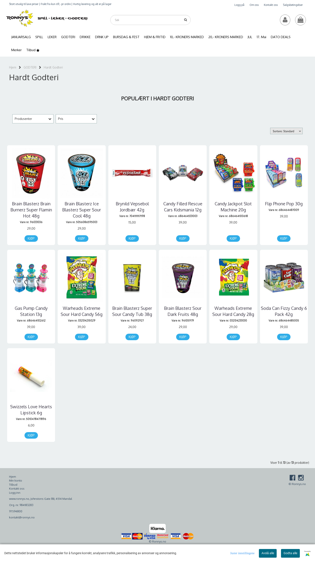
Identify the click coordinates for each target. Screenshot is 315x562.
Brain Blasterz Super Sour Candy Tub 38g (132, 311)
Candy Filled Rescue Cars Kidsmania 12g (182, 206)
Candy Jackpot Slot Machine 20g (233, 206)
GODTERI (30, 67)
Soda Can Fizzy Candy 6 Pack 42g (284, 311)
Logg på (239, 5)
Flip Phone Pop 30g (284, 203)
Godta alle (290, 553)
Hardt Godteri (53, 67)
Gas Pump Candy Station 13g (31, 311)
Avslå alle (267, 553)
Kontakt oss (271, 5)
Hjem (12, 67)
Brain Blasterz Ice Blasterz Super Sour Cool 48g (81, 210)
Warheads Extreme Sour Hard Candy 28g (233, 311)
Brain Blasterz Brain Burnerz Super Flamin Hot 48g (31, 210)
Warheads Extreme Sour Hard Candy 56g (81, 311)
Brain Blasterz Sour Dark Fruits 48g (182, 311)
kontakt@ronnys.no (22, 517)
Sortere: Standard (283, 131)
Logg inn (14, 492)
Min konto (15, 480)
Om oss (254, 5)
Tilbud (13, 484)
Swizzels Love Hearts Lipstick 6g (31, 409)
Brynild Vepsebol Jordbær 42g (132, 206)
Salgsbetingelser (293, 5)
